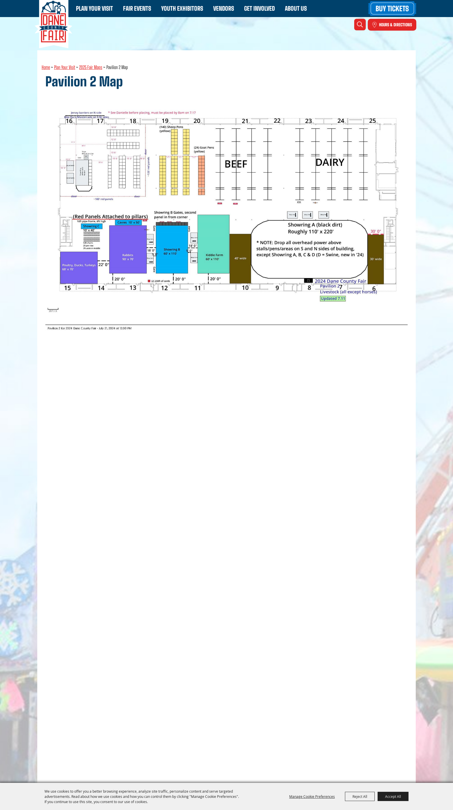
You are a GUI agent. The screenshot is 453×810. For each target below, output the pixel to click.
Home (46, 67)
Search (360, 24)
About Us (296, 8)
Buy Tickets (392, 8)
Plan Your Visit (94, 8)
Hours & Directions (395, 24)
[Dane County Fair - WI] (53, 24)
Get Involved (259, 8)
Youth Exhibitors (182, 8)
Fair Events (137, 8)
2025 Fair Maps (90, 67)
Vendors (223, 8)
